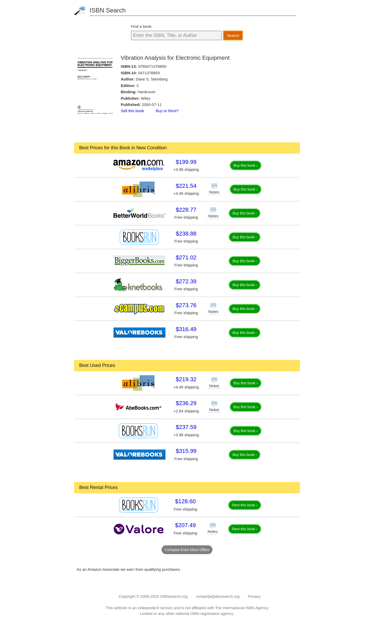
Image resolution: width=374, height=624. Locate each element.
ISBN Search (108, 10)
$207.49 (185, 525)
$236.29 (186, 403)
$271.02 (186, 257)
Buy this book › (245, 165)
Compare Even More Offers (187, 550)
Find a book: (141, 26)
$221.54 (186, 186)
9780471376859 (152, 66)
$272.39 (186, 281)
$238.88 (186, 233)
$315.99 (186, 451)
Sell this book (132, 111)
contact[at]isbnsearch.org (217, 596)
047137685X (149, 73)
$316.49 (186, 329)
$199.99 (186, 162)
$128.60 (185, 501)
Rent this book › (244, 505)
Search (233, 35)
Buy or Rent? (167, 111)
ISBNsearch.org (174, 596)
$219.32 (186, 379)
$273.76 (186, 305)
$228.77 (186, 209)
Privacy (254, 596)
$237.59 (186, 427)
